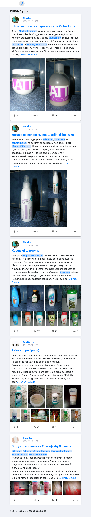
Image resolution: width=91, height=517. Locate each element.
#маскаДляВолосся (36, 44)
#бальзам (48, 139)
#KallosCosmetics (28, 31)
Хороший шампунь (25, 250)
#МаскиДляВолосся (61, 451)
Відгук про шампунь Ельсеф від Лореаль (41, 446)
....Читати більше (28, 54)
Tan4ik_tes (28, 342)
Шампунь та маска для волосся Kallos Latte (43, 26)
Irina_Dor (27, 438)
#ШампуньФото (20, 454)
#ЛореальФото (30, 451)
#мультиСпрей (19, 143)
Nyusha (27, 18)
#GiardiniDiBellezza (21, 146)
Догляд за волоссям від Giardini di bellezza (43, 135)
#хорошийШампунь (32, 255)
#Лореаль (17, 451)
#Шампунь (17, 44)
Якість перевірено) (25, 350)
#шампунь (59, 139)
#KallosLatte (55, 37)
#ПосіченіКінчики (38, 454)
